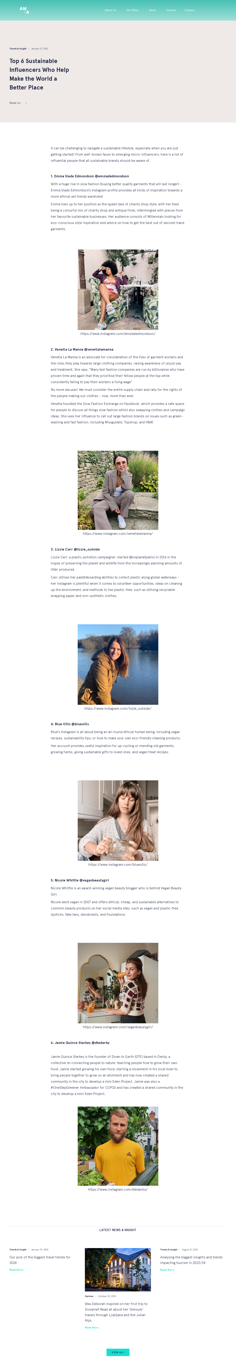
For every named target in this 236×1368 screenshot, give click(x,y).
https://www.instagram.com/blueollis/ (118, 864)
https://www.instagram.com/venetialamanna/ (118, 533)
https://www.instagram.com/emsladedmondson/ (118, 334)
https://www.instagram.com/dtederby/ (118, 1189)
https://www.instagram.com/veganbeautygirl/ (118, 1027)
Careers (190, 10)
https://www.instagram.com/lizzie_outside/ (118, 708)
